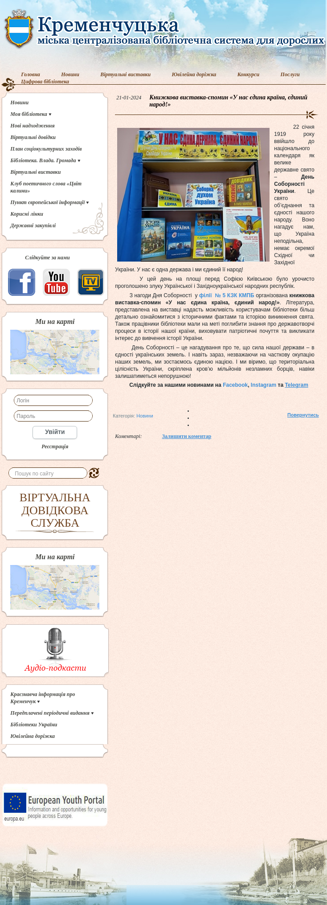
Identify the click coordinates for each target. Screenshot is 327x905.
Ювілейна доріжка (194, 74)
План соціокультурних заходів (46, 149)
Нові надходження (32, 126)
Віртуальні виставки (125, 74)
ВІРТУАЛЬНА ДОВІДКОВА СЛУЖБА (55, 510)
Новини (70, 74)
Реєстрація (54, 446)
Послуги (290, 74)
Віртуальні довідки (33, 137)
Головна (30, 74)
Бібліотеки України (33, 724)
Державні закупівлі (33, 225)
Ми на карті (54, 321)
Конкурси (248, 74)
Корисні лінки (26, 214)
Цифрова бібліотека (45, 81)
